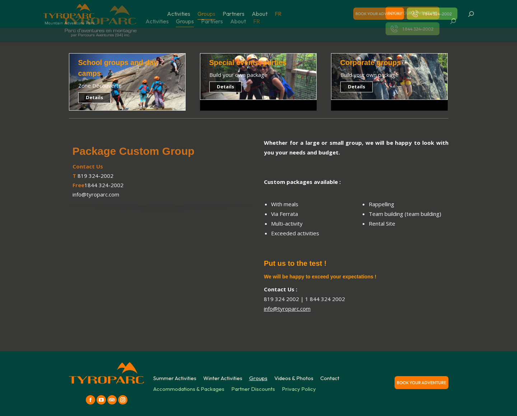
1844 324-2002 (104, 185)
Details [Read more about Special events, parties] (225, 86)
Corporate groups (370, 62)
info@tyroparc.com (96, 194)
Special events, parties (248, 62)
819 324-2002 (95, 175)
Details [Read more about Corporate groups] (356, 86)
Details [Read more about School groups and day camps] (94, 97)
